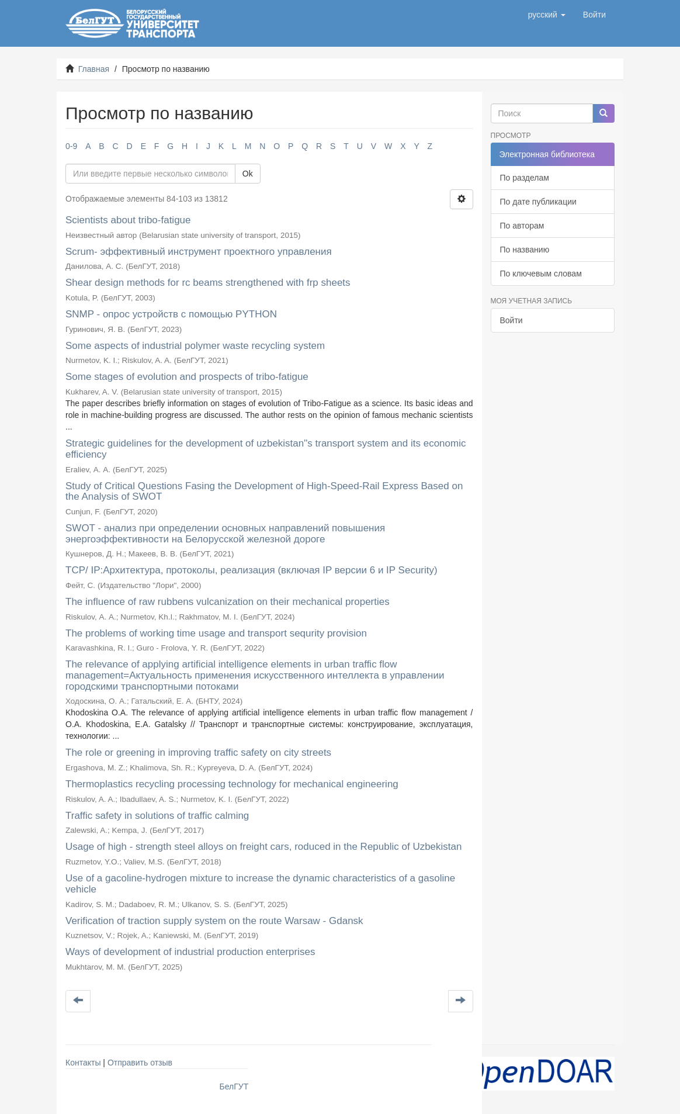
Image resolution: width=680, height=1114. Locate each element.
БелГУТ (234, 1086)
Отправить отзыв (139, 1062)
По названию (525, 249)
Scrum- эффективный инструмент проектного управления (198, 251)
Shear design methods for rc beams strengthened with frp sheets (208, 282)
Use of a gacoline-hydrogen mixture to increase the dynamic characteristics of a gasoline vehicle (260, 884)
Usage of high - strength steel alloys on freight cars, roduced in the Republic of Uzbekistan (263, 846)
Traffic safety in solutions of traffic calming (157, 815)
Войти (511, 320)
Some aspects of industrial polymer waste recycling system (195, 345)
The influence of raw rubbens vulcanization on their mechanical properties (227, 601)
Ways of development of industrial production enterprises (190, 951)
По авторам (522, 225)
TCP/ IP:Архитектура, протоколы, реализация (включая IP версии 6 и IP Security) (251, 570)
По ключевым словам (541, 273)
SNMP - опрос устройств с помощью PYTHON (171, 314)
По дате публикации (538, 201)
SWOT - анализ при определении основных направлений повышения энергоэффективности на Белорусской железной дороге (225, 534)
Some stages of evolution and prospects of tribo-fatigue (186, 376)
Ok (247, 173)
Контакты (82, 1062)
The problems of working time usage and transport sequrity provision (216, 633)
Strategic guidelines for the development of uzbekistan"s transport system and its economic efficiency (265, 449)
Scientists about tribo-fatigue (128, 220)
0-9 (71, 146)
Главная (93, 69)
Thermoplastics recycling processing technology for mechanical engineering (231, 784)
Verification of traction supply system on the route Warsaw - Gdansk (214, 920)
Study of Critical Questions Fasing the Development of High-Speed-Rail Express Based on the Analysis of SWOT (264, 491)
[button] (546, 14)
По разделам (524, 177)
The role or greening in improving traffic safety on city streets (198, 752)
